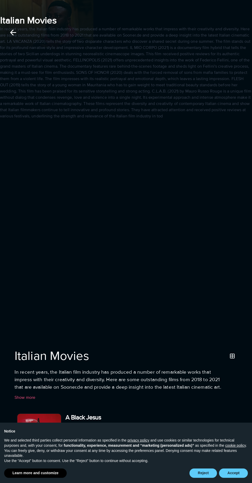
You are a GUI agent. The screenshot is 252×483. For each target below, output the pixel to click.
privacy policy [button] (138, 440)
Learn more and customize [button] (35, 473)
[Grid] (232, 356)
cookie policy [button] (235, 445)
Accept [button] (233, 473)
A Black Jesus (83, 417)
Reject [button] (203, 473)
